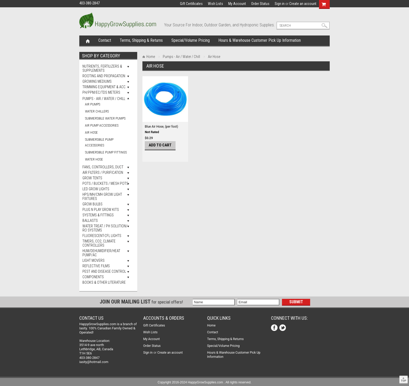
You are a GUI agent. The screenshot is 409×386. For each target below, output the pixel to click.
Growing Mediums (97, 81)
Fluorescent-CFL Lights (101, 236)
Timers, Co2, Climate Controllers (99, 243)
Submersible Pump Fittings (106, 152)
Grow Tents (92, 178)
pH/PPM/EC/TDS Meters (101, 92)
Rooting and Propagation (103, 76)
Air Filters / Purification (102, 172)
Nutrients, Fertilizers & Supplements (102, 68)
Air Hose (91, 132)
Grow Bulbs (92, 204)
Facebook (275, 328)
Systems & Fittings (98, 215)
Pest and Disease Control (104, 271)
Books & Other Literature (104, 282)
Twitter (283, 328)
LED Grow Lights (95, 189)
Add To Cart (160, 145)
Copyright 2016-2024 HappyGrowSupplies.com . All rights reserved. (204, 382)
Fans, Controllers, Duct (102, 167)
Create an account (302, 4)
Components (93, 277)
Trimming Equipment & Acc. (104, 87)
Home (88, 41)
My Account (237, 4)
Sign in (280, 4)
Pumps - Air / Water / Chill (103, 99)
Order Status (260, 4)
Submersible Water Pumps (105, 118)
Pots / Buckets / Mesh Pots (105, 183)
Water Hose (94, 159)
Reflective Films (96, 266)
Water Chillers (97, 111)
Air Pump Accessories (101, 125)
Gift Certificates (191, 4)
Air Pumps (92, 104)
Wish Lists (215, 4)
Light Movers (93, 260)
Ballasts (90, 220)
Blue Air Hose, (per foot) (161, 126)
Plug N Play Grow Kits (100, 209)
